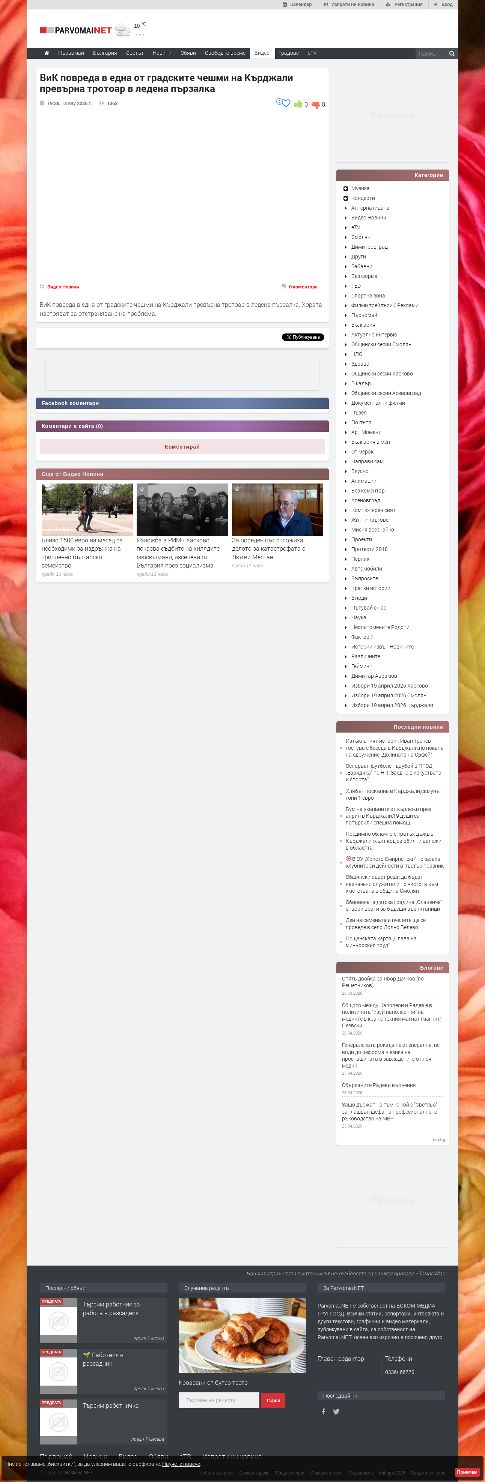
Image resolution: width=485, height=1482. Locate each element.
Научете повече (181, 1463)
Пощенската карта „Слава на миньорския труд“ (381, 942)
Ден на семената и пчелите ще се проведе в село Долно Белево (386, 923)
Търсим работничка (111, 1405)
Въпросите (364, 578)
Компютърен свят (373, 510)
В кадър (361, 383)
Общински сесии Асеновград (386, 392)
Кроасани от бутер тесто (213, 1382)
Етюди (359, 597)
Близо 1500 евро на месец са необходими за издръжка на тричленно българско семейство (82, 552)
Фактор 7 (362, 636)
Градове (289, 52)
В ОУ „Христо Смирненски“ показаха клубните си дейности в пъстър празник (395, 862)
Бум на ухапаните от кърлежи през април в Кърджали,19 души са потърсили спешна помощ (388, 815)
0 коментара (303, 286)
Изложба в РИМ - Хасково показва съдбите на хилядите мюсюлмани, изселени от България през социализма (178, 552)
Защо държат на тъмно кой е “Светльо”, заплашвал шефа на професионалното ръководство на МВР (390, 1111)
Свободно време (225, 52)
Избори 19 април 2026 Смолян (388, 695)
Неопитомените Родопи (380, 627)
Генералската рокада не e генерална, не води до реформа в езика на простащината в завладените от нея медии (391, 1055)
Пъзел (359, 412)
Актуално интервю (374, 334)
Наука (358, 617)
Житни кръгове (370, 519)
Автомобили (366, 568)
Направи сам (367, 461)
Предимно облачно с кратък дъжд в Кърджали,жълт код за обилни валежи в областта (393, 840)
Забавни (361, 266)
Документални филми (378, 402)
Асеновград (365, 500)
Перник (360, 558)
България (363, 324)
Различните (365, 656)
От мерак (362, 451)
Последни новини (418, 727)
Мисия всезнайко (372, 529)
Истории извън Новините (382, 646)
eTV (355, 227)
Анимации (364, 480)
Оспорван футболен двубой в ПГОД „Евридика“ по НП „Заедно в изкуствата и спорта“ (393, 772)
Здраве (360, 363)
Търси (273, 1400)
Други (358, 256)
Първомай (364, 314)
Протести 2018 (369, 549)
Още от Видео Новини (73, 474)
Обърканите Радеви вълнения (379, 1085)
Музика (360, 188)
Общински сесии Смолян (381, 344)
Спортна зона (368, 295)
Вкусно (360, 470)
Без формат (365, 275)
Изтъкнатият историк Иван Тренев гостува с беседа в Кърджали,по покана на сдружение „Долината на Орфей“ (395, 747)
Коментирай (182, 447)
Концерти (363, 197)
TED (356, 285)
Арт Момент (366, 431)
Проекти (361, 539)
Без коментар (368, 490)
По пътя (361, 422)
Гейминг (361, 666)
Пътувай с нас (368, 607)
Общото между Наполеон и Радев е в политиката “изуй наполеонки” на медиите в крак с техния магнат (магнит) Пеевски (391, 1015)
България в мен (370, 441)
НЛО (356, 353)
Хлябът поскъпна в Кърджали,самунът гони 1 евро (394, 794)
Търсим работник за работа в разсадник (111, 1308)
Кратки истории (370, 588)
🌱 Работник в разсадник (103, 1359)
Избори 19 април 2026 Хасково (389, 685)
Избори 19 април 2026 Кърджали (392, 705)
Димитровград (369, 246)
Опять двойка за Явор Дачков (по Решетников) (383, 982)
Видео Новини (63, 286)
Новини (162, 52)
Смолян (361, 236)
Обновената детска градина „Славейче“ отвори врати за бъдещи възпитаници (394, 905)
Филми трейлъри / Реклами (385, 305)
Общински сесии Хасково (382, 373)
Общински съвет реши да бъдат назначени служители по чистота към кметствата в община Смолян (392, 883)
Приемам (467, 1472)
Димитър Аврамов (374, 675)
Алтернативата (370, 207)
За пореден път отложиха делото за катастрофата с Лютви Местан (268, 548)
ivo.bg (439, 1139)
